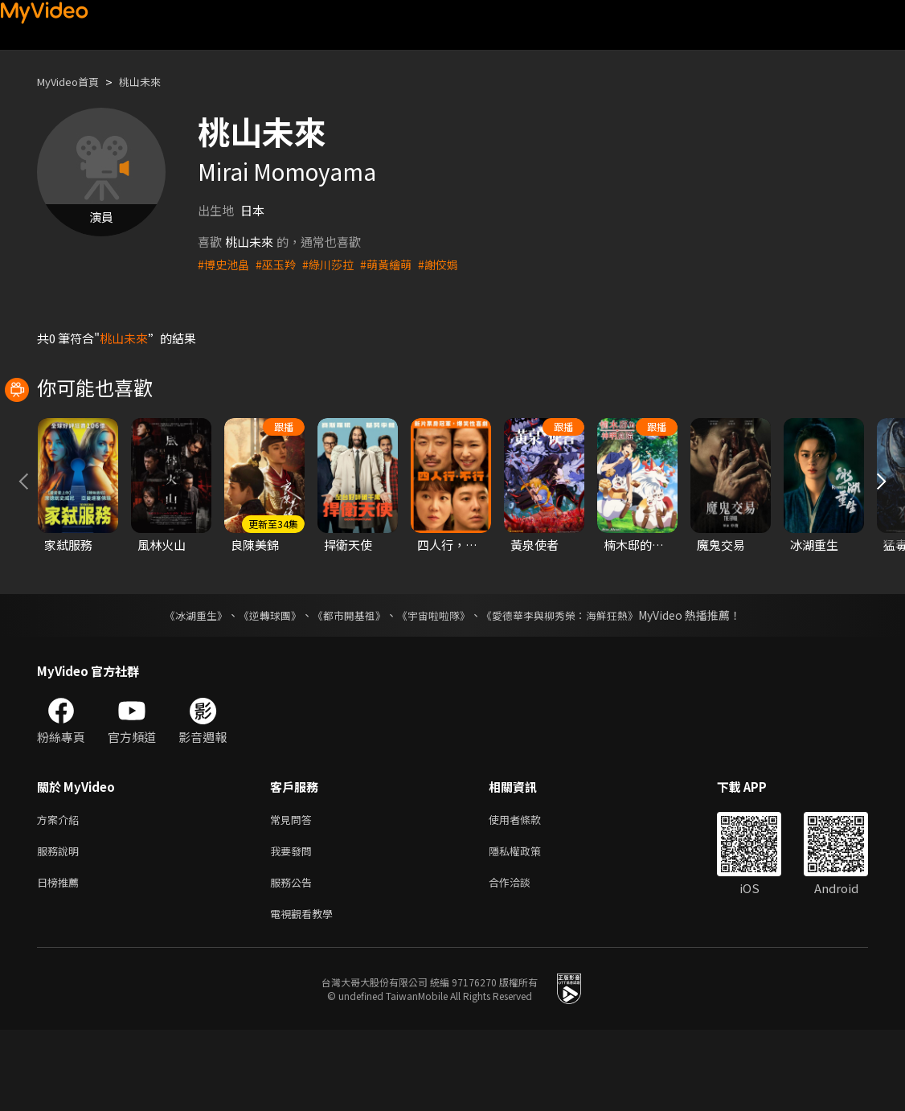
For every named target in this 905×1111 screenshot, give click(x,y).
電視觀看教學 (306, 993)
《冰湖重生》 (181, 686)
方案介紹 (61, 891)
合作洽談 (522, 959)
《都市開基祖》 (344, 686)
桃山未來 (154, 81)
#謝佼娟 (451, 264)
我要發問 (294, 925)
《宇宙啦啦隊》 (434, 686)
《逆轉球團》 (260, 686)
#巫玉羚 (280, 264)
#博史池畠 (225, 264)
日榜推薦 (61, 959)
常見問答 (294, 891)
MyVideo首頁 (73, 81)
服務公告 (294, 959)
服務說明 (61, 925)
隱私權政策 (528, 925)
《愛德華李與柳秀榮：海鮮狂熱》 (569, 686)
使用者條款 (528, 891)
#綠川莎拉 (335, 264)
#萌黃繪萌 (396, 264)
